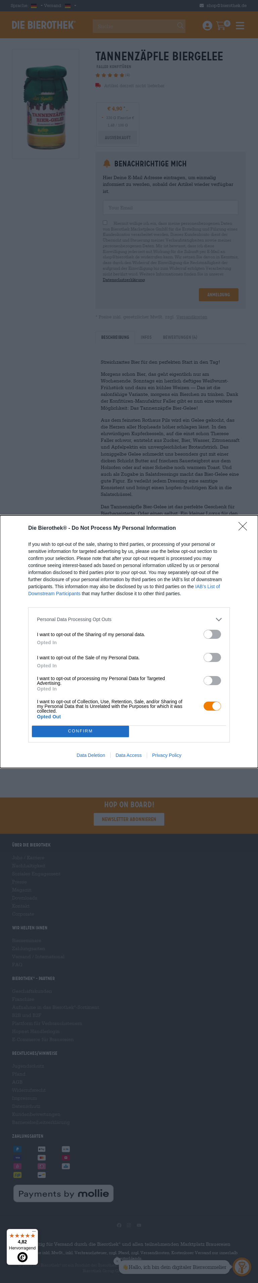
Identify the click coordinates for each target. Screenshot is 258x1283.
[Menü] (34, 1233)
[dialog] (129, 641)
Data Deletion (91, 755)
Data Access (129, 755)
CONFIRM (80, 731)
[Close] (245, 528)
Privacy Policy (166, 755)
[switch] (212, 634)
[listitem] (129, 619)
